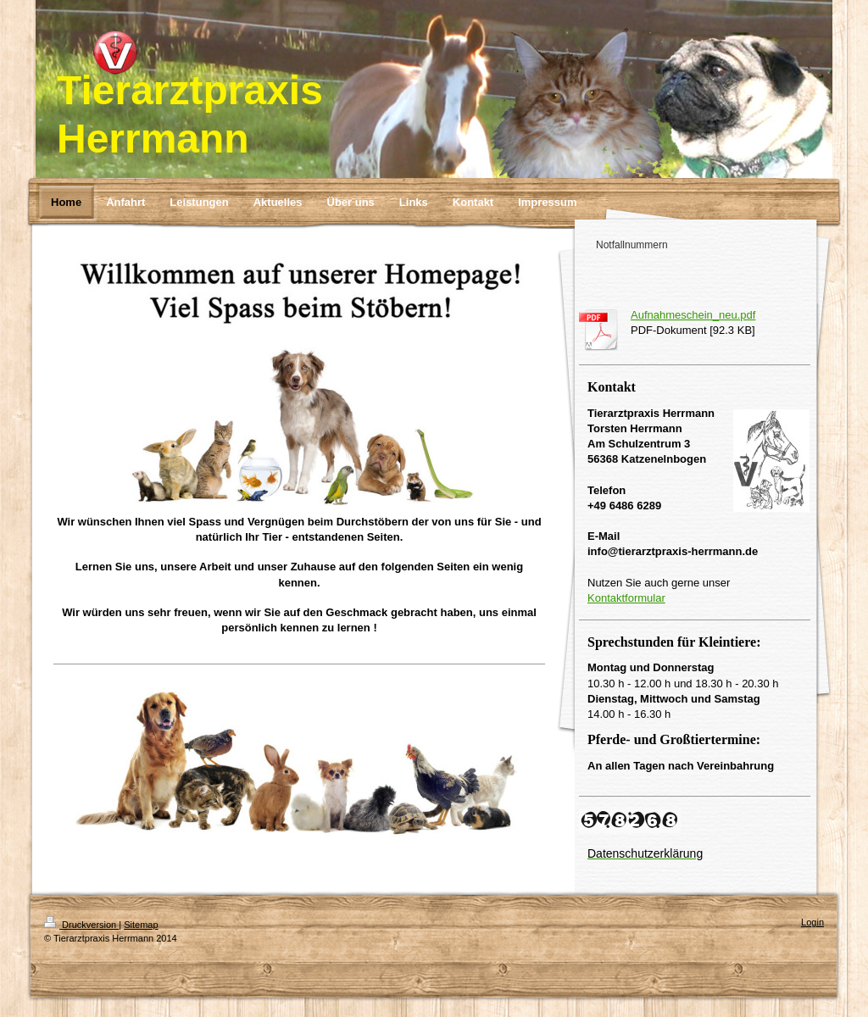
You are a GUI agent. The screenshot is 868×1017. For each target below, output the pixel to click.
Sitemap (141, 925)
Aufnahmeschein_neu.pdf (693, 314)
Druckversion (81, 925)
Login (812, 922)
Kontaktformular (626, 598)
